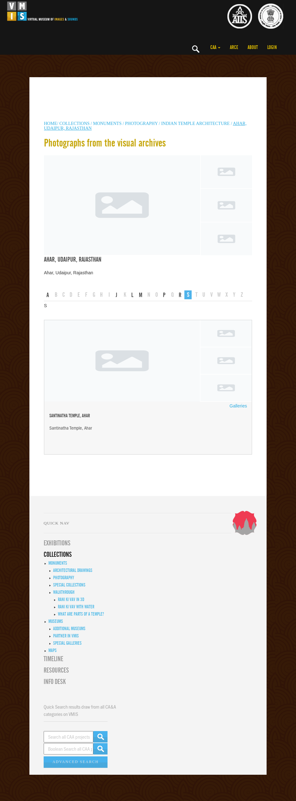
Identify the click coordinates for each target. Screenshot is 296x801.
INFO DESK (55, 682)
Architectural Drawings (72, 570)
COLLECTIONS (75, 123)
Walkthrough (64, 592)
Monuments (57, 563)
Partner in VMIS (66, 636)
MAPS (52, 650)
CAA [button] (215, 47)
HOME (50, 123)
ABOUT (253, 47)
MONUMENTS (108, 123)
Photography (141, 123)
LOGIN (272, 47)
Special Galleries (67, 643)
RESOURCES (56, 670)
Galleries (238, 405)
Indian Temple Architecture (196, 123)
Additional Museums (69, 628)
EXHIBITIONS (57, 543)
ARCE (234, 47)
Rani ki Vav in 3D (71, 599)
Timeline (53, 659)
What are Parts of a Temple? (81, 614)
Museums (55, 621)
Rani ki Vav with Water (76, 607)
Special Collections (69, 585)
